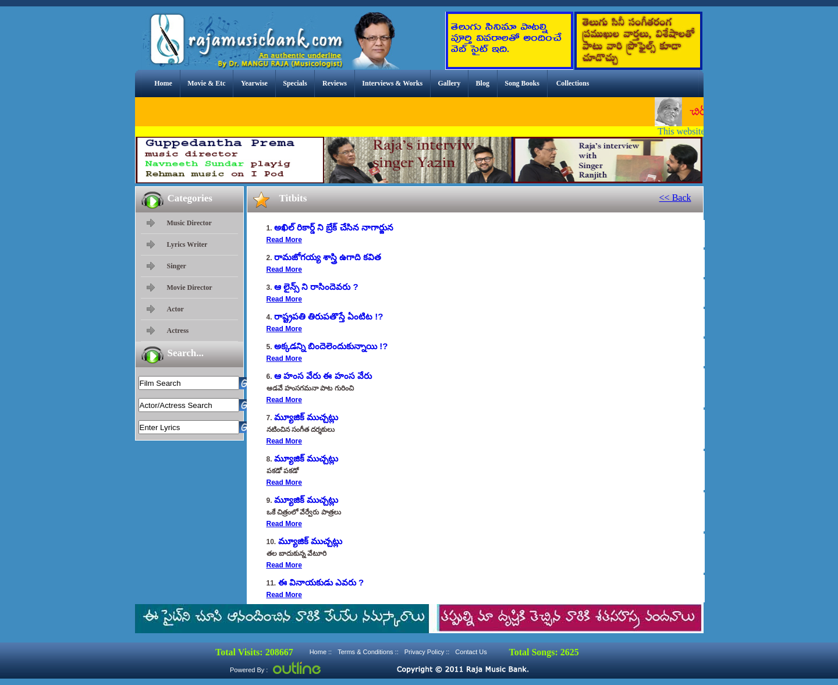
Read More (284, 240)
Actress (178, 330)
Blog (482, 83)
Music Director (189, 223)
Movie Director (189, 287)
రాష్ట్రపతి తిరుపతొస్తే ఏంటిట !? (329, 316)
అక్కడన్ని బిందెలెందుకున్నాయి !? (331, 346)
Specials (295, 83)
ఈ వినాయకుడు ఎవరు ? (321, 582)
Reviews (334, 83)
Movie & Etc (206, 83)
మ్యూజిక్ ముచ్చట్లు (306, 417)
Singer (176, 266)
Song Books (522, 83)
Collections (573, 83)
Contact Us (471, 651)
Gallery (449, 83)
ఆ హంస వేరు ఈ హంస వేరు (323, 376)
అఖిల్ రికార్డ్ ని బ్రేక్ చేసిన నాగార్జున (333, 227)
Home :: (321, 651)
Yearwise (254, 83)
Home (163, 83)
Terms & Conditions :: (368, 651)
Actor (175, 309)
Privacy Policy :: (427, 651)
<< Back (675, 198)
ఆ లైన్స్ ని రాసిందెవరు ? (316, 287)
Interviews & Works (392, 83)
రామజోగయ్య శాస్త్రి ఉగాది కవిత (328, 257)
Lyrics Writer (187, 244)
